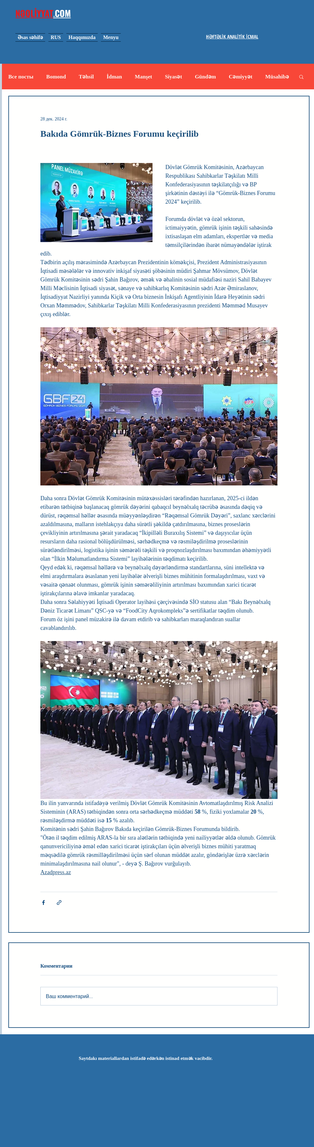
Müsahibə (277, 77)
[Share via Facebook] (43, 902)
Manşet (143, 77)
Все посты (20, 77)
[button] (301, 76)
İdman (114, 77)
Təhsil (86, 77)
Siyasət (173, 77)
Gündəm (205, 77)
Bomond (56, 77)
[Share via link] (59, 902)
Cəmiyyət (240, 77)
